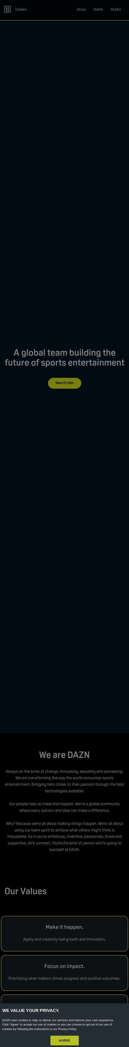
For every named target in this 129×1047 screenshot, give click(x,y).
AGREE (64, 1040)
